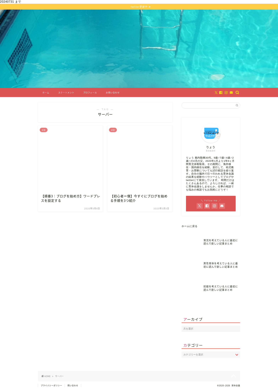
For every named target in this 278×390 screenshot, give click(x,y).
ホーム (45, 93)
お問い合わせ (113, 93)
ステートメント (66, 93)
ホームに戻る (190, 226)
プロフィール (90, 93)
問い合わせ (73, 385)
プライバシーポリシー (51, 385)
